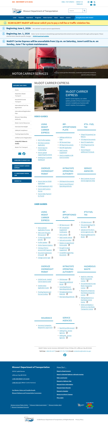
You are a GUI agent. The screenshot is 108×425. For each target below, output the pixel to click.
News (56, 17)
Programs (38, 17)
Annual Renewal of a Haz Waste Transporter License (88, 286)
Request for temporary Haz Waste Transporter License (88, 293)
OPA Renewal (63, 279)
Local (14, 17)
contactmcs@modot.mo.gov (82, 351)
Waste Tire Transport (21, 147)
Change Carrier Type (44, 258)
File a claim (60, 398)
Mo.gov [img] (81, 405)
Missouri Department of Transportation (40, 11)
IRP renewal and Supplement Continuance (64, 230)
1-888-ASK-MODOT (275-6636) (21, 379)
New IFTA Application (87, 142)
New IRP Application (65, 147)
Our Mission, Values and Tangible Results (23, 390)
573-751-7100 (64, 351)
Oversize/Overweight (21, 127)
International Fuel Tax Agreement (21, 106)
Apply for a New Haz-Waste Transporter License (87, 279)
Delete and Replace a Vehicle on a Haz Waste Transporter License (88, 307)
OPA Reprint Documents (66, 181)
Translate (79, 4)
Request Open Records (64, 388)
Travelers (21, 17)
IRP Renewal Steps (65, 142)
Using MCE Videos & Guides (21, 142)
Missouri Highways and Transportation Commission (26, 393)
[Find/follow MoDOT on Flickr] (91, 2)
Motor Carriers (47, 17)
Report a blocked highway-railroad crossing (70, 374)
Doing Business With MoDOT (84, 17)
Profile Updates (42, 242)
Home (17, 90)
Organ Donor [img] (90, 401)
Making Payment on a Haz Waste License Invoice (87, 300)
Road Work (29, 17)
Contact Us (79, 2)
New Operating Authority (66, 297)
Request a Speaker (62, 391)
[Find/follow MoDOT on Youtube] (91, 5)
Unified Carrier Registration (23, 138)
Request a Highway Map (64, 381)
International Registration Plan (23, 112)
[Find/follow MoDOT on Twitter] (94, 2)
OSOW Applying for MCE (45, 186)
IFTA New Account (86, 222)
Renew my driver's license (65, 394)
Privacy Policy (79, 419)
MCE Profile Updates (44, 140)
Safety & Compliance (21, 130)
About (62, 17)
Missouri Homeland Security (20, 407)
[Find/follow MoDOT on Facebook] (94, 5)
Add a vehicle (63, 235)
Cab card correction (65, 240)
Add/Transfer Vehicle (65, 237)
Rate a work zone (62, 378)
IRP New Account (64, 225)
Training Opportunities (22, 134)
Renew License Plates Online (19, 405)
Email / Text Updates (68, 2)
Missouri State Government (38, 405)
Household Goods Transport (20, 101)
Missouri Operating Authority (21, 118)
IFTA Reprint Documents (88, 139)
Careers (68, 17)
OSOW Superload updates (41, 36)
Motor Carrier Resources (22, 123)
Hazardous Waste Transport (20, 95)
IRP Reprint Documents (66, 145)
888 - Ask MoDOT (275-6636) (22, 2)
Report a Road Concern (64, 371)
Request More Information (65, 384)
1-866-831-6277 (50, 351)
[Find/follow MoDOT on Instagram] (88, 2)
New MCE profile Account (67, 328)
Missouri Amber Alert (55, 405)
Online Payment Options (45, 245)
